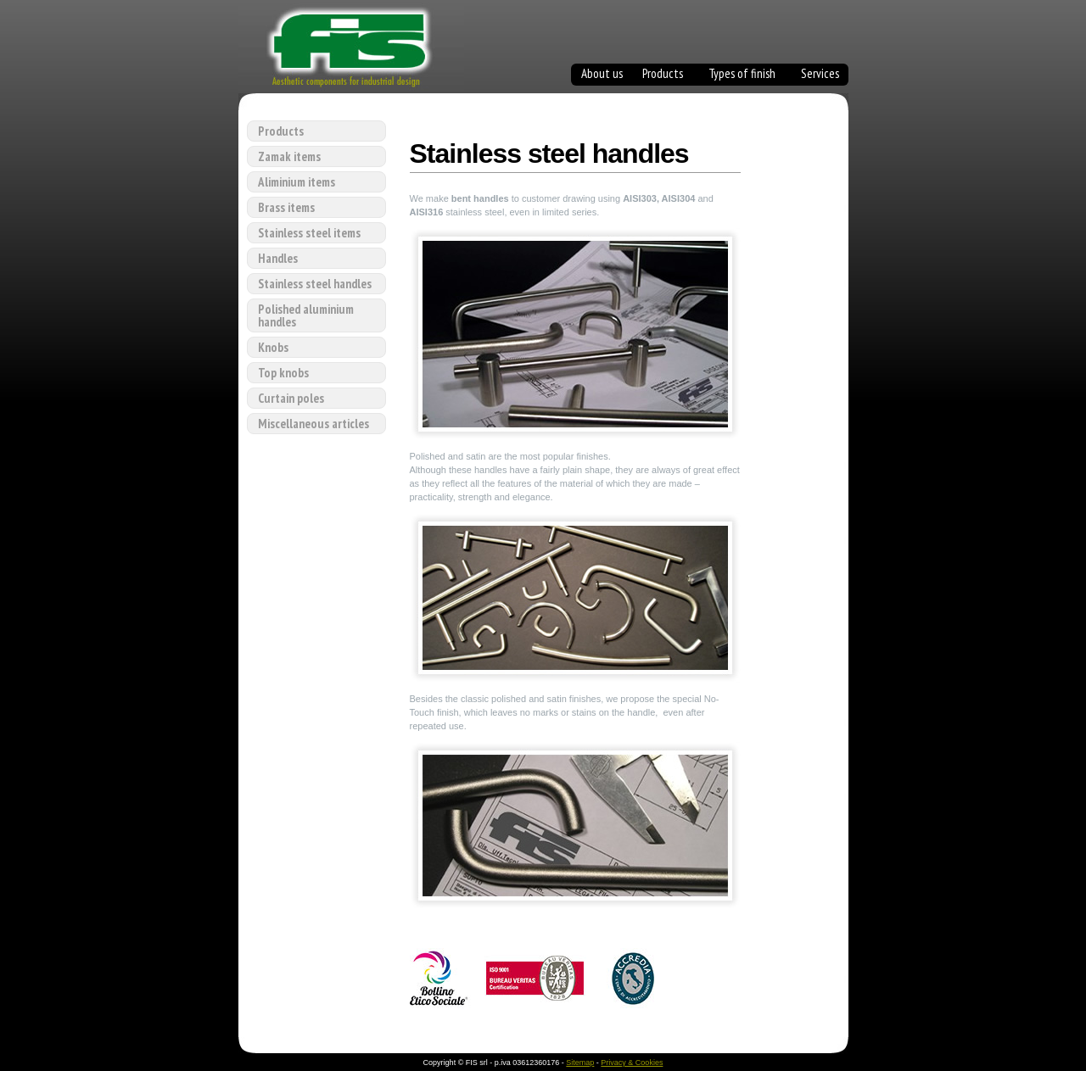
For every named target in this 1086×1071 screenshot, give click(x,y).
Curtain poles (291, 398)
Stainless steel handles (315, 284)
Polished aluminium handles (306, 315)
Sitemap (580, 1062)
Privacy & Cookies (632, 1062)
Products (662, 75)
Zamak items (289, 156)
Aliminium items (296, 182)
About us (602, 75)
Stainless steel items (309, 233)
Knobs (273, 347)
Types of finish (741, 75)
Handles (278, 258)
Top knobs (283, 373)
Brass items (286, 207)
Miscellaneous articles (313, 424)
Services (820, 75)
